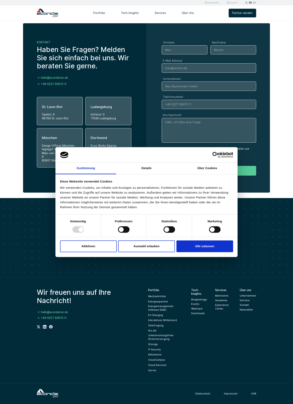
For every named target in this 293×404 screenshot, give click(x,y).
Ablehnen (88, 246)
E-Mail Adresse (172, 60)
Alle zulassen (204, 246)
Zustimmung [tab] (86, 168)
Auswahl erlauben (146, 246)
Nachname (219, 42)
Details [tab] (146, 168)
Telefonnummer (173, 97)
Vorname (168, 42)
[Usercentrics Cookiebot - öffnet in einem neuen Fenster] (215, 155)
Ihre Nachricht (172, 115)
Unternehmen (172, 79)
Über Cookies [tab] (207, 168)
